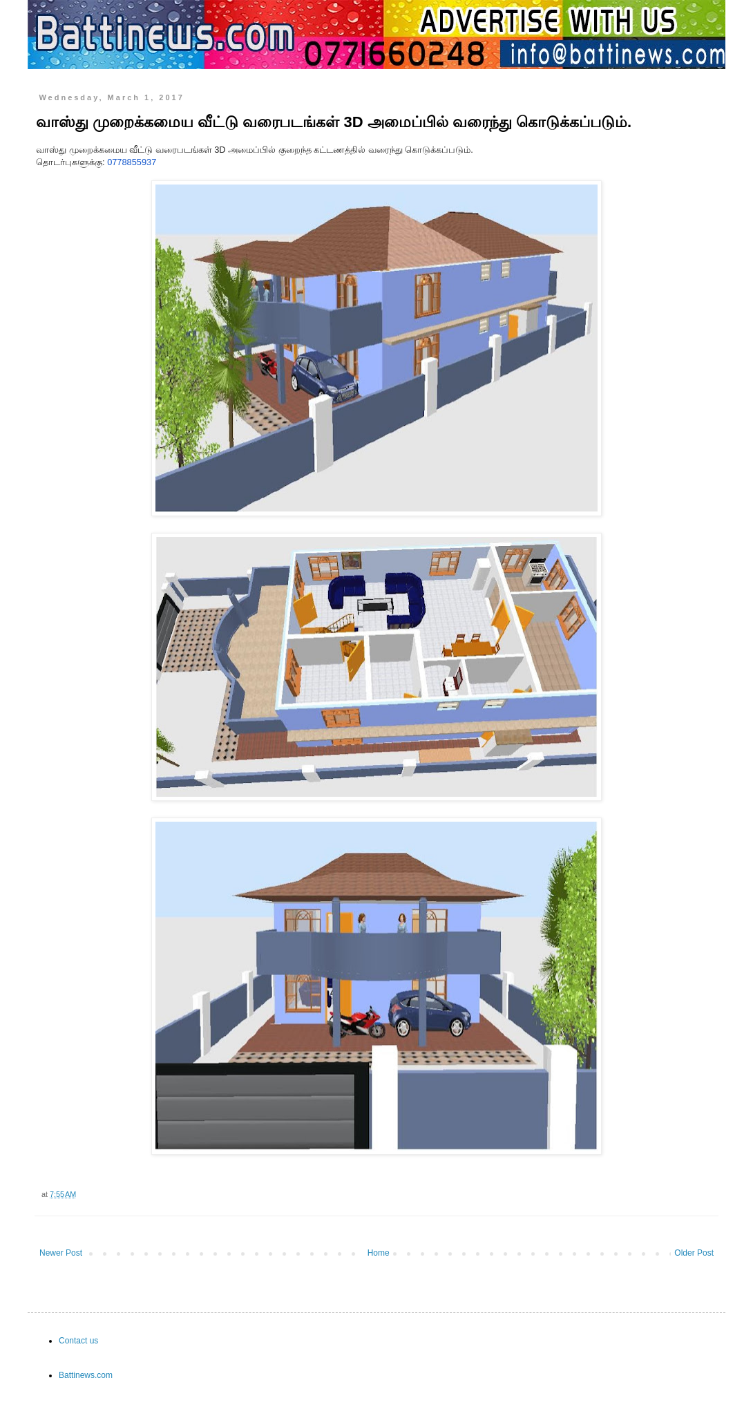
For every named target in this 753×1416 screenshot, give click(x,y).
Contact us (78, 1341)
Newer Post (60, 1253)
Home (379, 1253)
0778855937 (131, 162)
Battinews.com (86, 1375)
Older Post (694, 1253)
